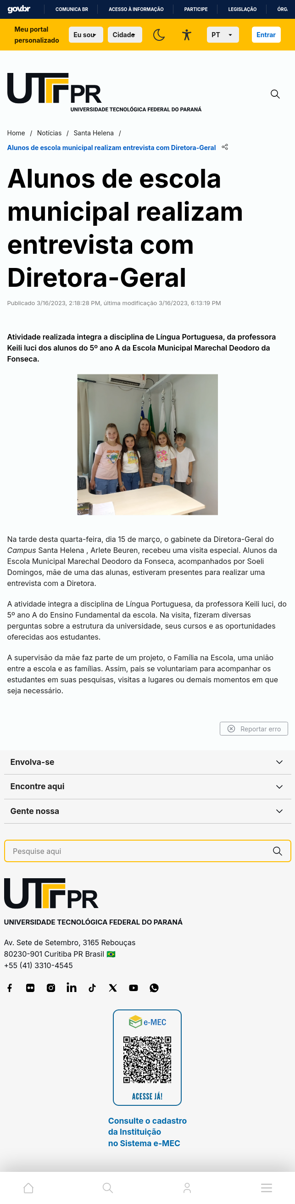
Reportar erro (254, 728)
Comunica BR (72, 9)
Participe (196, 9)
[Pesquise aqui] (139, 851)
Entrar (266, 35)
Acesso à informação (136, 9)
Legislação (242, 9)
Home (16, 133)
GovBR (18, 9)
